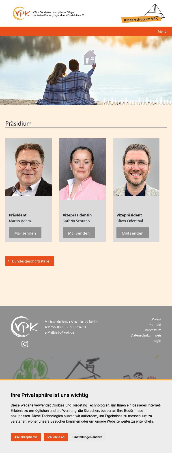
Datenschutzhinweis (146, 335)
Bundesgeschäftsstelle (30, 261)
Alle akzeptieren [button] (25, 437)
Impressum (153, 330)
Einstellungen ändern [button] (87, 437)
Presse (156, 319)
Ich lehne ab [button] (55, 437)
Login (157, 340)
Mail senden (25, 233)
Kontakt (155, 324)
